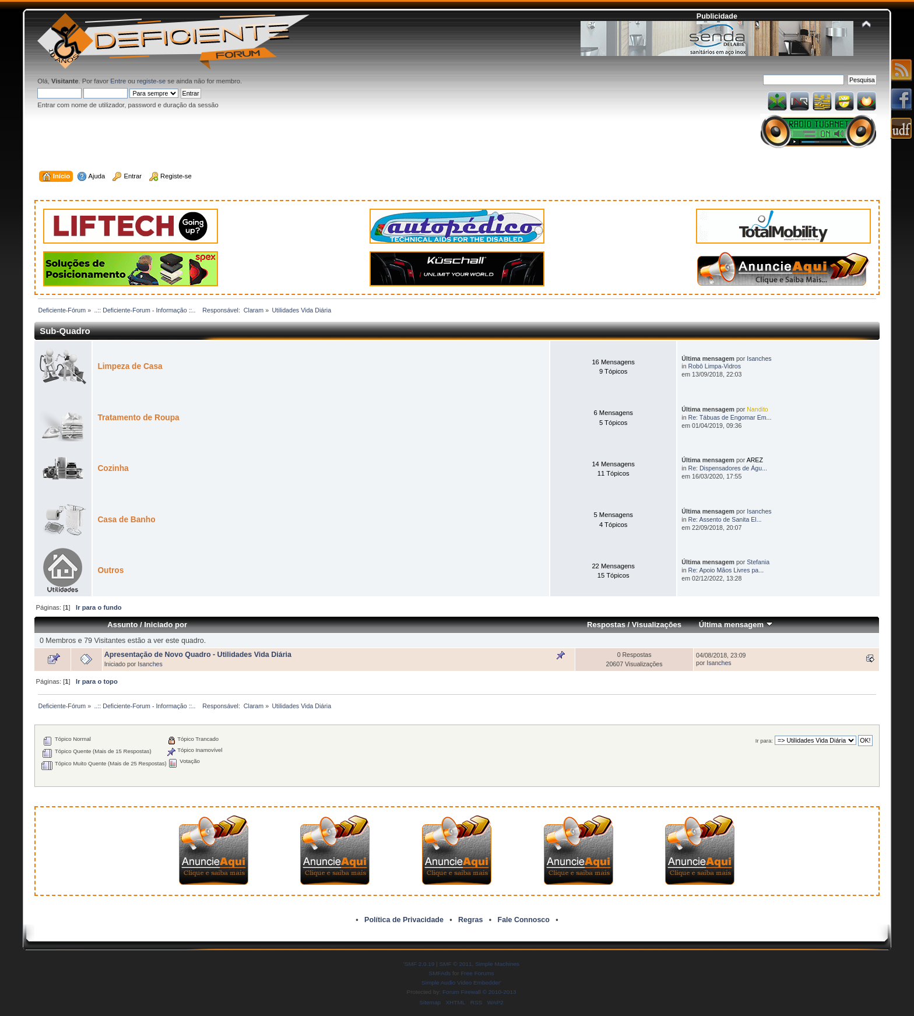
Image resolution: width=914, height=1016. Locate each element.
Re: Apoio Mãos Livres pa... (726, 570)
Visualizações (656, 624)
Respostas (606, 624)
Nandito (757, 409)
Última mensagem (736, 624)
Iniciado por (165, 624)
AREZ (755, 459)
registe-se (151, 81)
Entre (118, 81)
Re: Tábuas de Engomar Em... (730, 417)
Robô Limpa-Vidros (714, 366)
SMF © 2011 (456, 964)
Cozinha (112, 468)
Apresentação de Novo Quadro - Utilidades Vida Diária (197, 655)
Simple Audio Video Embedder (460, 982)
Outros (110, 570)
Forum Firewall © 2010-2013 (479, 992)
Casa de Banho (126, 519)
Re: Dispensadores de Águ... (727, 468)
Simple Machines (497, 964)
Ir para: (764, 740)
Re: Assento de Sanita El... (725, 519)
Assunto (122, 624)
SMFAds (440, 973)
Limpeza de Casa (129, 366)
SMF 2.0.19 (420, 964)
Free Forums (477, 973)
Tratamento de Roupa (138, 417)
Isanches (759, 358)
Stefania (758, 561)
